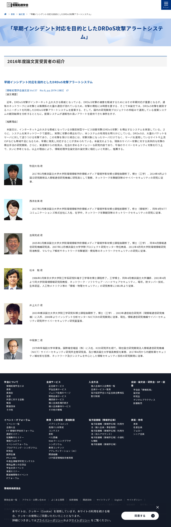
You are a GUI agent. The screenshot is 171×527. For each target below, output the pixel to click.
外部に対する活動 (15, 399)
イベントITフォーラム (17, 444)
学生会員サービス (57, 389)
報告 (8, 402)
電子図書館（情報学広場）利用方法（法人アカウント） (107, 432)
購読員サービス (56, 399)
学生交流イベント (15, 467)
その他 (9, 409)
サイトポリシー (134, 499)
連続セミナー (13, 433)
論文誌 (136, 392)
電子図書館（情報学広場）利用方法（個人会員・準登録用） (107, 425)
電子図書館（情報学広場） (103, 419)
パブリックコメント (59, 423)
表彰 (8, 389)
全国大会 (10, 427)
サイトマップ (103, 499)
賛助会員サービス (57, 396)
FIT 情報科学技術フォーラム (20, 430)
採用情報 (73, 499)
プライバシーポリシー (49, 520)
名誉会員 (137, 427)
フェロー (137, 430)
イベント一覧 (13, 423)
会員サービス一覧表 (101, 389)
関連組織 (53, 454)
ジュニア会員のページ (60, 392)
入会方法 (93, 382)
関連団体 (10, 406)
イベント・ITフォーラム (17, 419)
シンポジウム (55, 444)
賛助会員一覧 (10, 499)
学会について (11, 382)
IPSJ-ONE (11, 457)
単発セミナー (13, 471)
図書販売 (137, 403)
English (118, 499)
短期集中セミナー (15, 437)
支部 (8, 396)
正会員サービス (56, 385)
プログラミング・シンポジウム (21, 447)
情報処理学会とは (15, 385)
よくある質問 (57, 499)
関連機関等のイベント (17, 474)
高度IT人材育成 (56, 427)
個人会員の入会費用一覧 (103, 385)
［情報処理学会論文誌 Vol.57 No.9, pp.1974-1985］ (34, 90)
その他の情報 (55, 409)
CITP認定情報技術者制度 (61, 457)
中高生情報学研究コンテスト (20, 461)
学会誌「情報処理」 (143, 389)
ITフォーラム (12, 478)
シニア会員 (138, 433)
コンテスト (54, 430)
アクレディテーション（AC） (63, 450)
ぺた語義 (53, 437)
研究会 (136, 396)
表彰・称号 (137, 419)
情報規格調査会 (12, 488)
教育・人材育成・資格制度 (60, 419)
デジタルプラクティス (144, 399)
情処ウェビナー (14, 440)
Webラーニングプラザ (60, 440)
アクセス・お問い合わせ (34, 499)
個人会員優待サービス (60, 406)
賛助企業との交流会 (16, 464)
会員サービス (53, 382)
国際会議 (10, 454)
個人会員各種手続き (59, 402)
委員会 (9, 392)
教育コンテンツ (56, 447)
